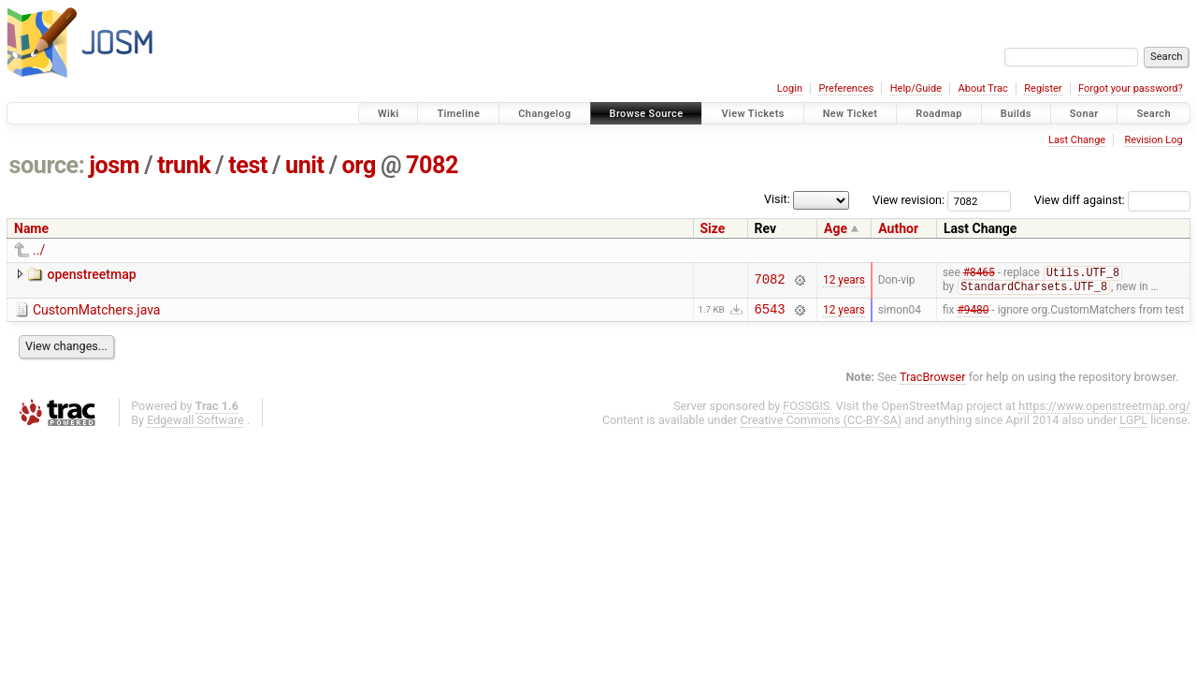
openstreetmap (91, 274)
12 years (844, 280)
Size (713, 228)
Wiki (388, 114)
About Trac (983, 88)
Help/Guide (916, 88)
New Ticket (850, 114)
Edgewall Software (195, 425)
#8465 (979, 274)
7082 (432, 165)
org (359, 165)
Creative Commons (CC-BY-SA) (821, 425)
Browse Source (647, 114)
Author (898, 228)
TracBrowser (933, 381)
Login (789, 88)
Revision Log (1153, 140)
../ (39, 249)
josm (114, 165)
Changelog (544, 114)
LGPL (1133, 425)
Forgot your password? (1130, 88)
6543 (770, 313)
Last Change (1076, 140)
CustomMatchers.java (96, 311)
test (247, 165)
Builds (1016, 114)
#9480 (972, 312)
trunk (183, 165)
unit (304, 165)
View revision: (909, 200)
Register (1042, 88)
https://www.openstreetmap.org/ (1104, 410)
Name (31, 228)
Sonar (1084, 114)
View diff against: (1112, 200)
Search (1153, 114)
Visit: (777, 199)
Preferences (845, 88)
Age (835, 228)
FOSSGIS (806, 410)
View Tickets (752, 114)
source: (47, 165)
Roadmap (939, 114)
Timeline (458, 114)
